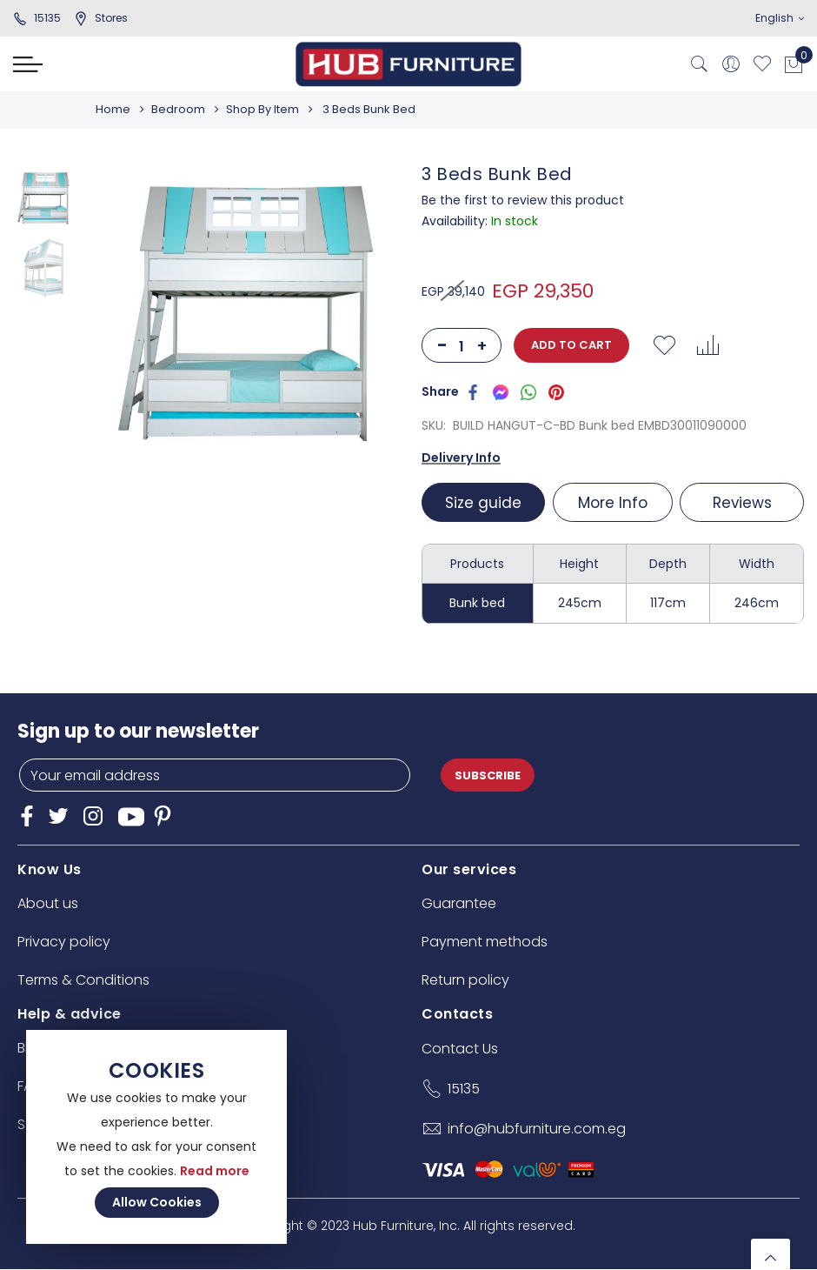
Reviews (742, 503)
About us (47, 903)
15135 (37, 17)
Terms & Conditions (83, 980)
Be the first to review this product (523, 200)
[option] (43, 198)
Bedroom (181, 109)
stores (101, 17)
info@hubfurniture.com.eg (537, 1129)
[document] (156, 1137)
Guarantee (459, 903)
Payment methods (485, 942)
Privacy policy (63, 942)
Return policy (465, 980)
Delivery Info (461, 457)
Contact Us (460, 1049)
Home (113, 109)
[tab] (485, 502)
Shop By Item (267, 109)
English (779, 17)
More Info (612, 503)
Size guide (483, 503)
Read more (214, 1171)
